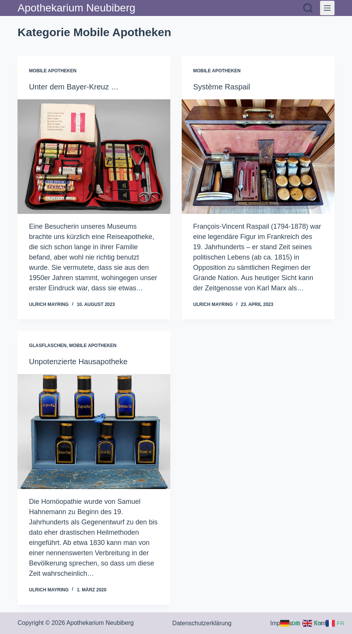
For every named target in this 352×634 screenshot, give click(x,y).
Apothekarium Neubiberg (76, 8)
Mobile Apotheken (52, 70)
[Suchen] (307, 8)
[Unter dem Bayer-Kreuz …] (93, 156)
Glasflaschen (48, 345)
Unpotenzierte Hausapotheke (78, 361)
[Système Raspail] (258, 156)
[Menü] (327, 8)
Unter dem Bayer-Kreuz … (74, 87)
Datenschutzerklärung (201, 623)
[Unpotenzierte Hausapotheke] (93, 431)
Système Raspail (221, 87)
